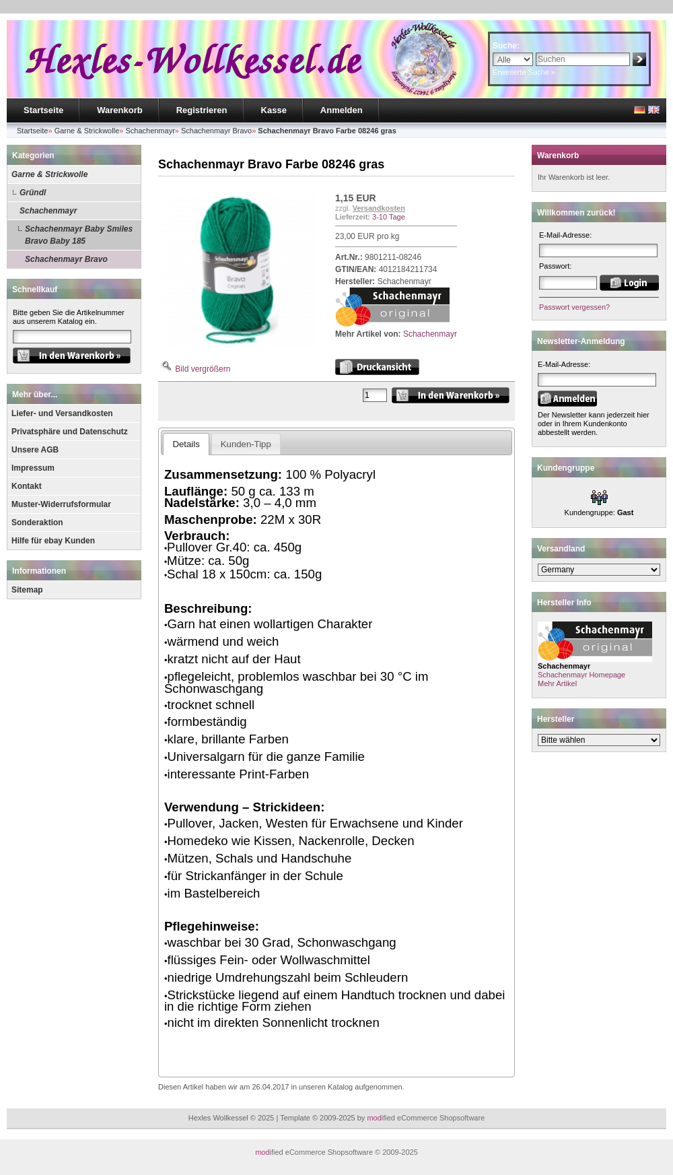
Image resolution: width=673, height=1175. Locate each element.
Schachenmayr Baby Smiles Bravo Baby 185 (79, 235)
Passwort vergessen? (574, 307)
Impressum (33, 468)
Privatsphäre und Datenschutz (69, 431)
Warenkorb (119, 110)
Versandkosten (379, 208)
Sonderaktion (37, 522)
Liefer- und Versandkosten (62, 413)
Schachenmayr (48, 210)
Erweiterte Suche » (524, 72)
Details (185, 444)
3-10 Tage (388, 217)
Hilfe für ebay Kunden (53, 540)
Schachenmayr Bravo (66, 259)
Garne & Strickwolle (49, 174)
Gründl (33, 192)
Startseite (43, 110)
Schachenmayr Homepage (581, 675)
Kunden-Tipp (246, 444)
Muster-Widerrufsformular (61, 504)
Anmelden (341, 110)
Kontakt (26, 486)
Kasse (274, 110)
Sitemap (27, 590)
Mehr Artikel (557, 683)
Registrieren (201, 110)
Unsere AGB (35, 450)
